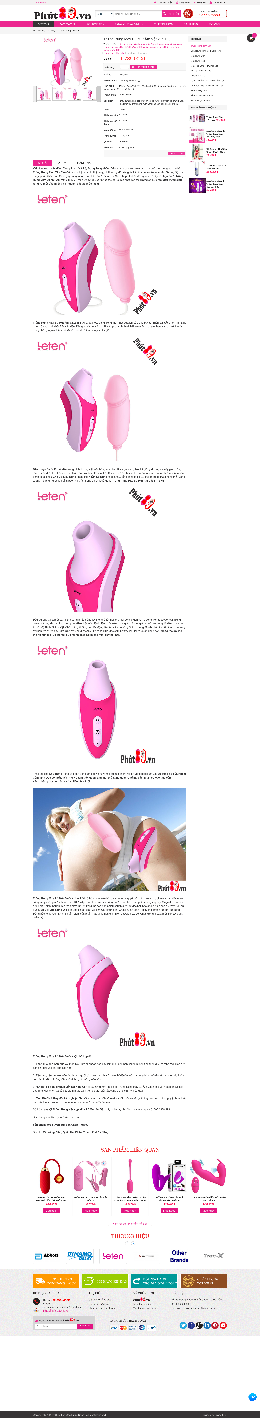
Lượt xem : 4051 (176, 154)
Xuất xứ (108, 74)
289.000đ (220, 120)
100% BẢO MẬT (163, 2)
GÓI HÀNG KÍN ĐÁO (112, 1281)
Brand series (110, 80)
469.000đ (211, 190)
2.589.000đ (212, 171)
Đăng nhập (183, 2)
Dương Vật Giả (198, 75)
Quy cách (108, 141)
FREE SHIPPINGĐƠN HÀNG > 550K (61, 1281)
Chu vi (107, 109)
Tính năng (109, 86)
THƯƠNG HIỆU (130, 1235)
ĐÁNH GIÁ (84, 163)
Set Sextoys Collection (201, 100)
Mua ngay (51, 1210)
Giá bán (108, 58)
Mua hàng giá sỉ (142, 1303)
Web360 (221, 1414)
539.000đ (211, 139)
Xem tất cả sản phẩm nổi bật (130, 1223)
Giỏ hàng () (217, 2)
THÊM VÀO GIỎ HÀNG (143, 67)
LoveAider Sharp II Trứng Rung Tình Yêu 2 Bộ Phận (215, 134)
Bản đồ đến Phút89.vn (55, 1310)
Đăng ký (200, 2)
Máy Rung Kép (198, 61)
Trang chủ (39, 30)
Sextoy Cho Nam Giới (201, 70)
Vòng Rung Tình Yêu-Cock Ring (206, 51)
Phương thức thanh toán (102, 1307)
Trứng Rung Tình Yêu (69, 30)
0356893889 (39, 2)
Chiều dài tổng (111, 115)
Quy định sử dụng (99, 1303)
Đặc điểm (108, 101)
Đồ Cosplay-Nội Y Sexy (202, 95)
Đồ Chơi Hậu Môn (199, 90)
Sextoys (52, 30)
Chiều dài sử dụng (110, 122)
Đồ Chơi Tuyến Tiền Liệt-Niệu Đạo (207, 85)
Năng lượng (110, 130)
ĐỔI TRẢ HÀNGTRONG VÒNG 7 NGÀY (160, 1281)
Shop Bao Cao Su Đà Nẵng (69, 1414)
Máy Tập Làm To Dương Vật (204, 66)
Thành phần (110, 95)
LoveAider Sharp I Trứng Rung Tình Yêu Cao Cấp (215, 184)
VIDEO (62, 163)
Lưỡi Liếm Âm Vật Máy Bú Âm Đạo (207, 80)
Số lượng (109, 67)
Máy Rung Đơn (198, 56)
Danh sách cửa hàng (144, 1308)
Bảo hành (108, 147)
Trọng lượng (110, 136)
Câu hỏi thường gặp (100, 1299)
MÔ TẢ (42, 163)
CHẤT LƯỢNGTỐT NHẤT (207, 1281)
